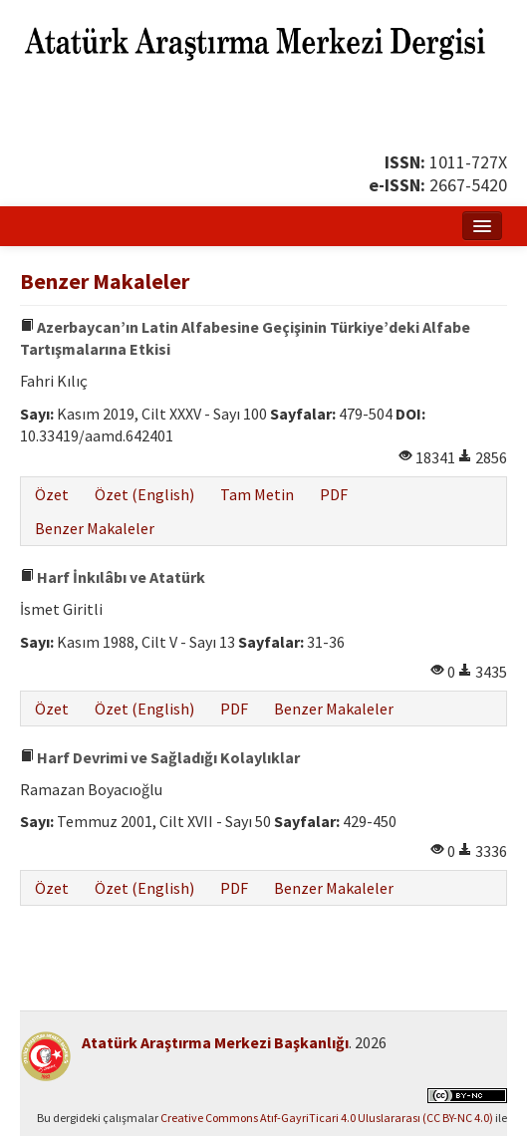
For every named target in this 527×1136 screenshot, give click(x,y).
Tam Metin (257, 494)
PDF (334, 494)
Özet (52, 494)
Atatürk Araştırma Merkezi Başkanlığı (215, 1042)
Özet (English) (144, 494)
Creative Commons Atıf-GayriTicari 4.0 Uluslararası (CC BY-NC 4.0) (326, 1117)
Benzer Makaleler (94, 528)
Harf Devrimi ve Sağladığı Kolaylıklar (160, 757)
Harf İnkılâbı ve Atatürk (112, 577)
